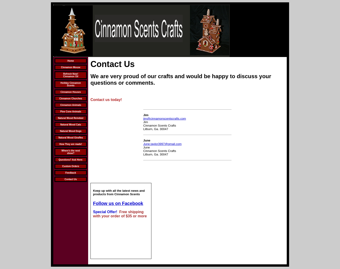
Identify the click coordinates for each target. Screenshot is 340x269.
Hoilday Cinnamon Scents (70, 84)
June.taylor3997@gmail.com (162, 144)
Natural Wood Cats (70, 124)
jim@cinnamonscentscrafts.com (164, 118)
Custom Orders (70, 166)
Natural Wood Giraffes (70, 137)
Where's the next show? (70, 152)
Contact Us (71, 179)
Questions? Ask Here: (71, 159)
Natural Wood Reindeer (70, 118)
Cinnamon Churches (70, 98)
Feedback (70, 172)
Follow (101, 203)
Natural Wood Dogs (71, 131)
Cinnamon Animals (70, 105)
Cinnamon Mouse (70, 67)
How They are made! (70, 144)
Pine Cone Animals (70, 111)
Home (70, 61)
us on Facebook (126, 203)
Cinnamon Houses (70, 92)
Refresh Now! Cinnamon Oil (70, 75)
